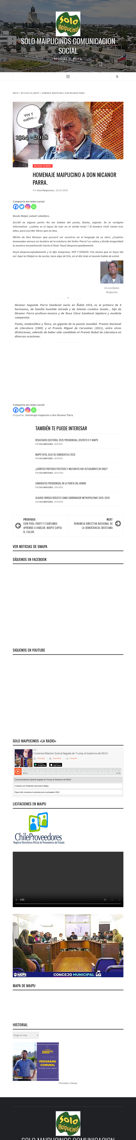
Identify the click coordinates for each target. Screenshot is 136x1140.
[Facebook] (15, 206)
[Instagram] (27, 206)
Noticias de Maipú (42, 166)
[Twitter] (21, 206)
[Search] (117, 76)
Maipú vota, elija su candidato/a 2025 (55, 454)
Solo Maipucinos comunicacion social (68, 45)
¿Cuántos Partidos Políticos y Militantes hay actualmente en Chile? (71, 469)
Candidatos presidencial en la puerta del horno (60, 483)
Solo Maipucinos (46, 190)
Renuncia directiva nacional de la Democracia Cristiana (92, 523)
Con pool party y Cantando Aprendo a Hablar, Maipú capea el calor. (44, 525)
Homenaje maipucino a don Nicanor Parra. (49, 415)
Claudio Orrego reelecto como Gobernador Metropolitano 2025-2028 (72, 498)
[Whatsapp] (33, 206)
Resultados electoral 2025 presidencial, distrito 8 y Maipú (66, 440)
